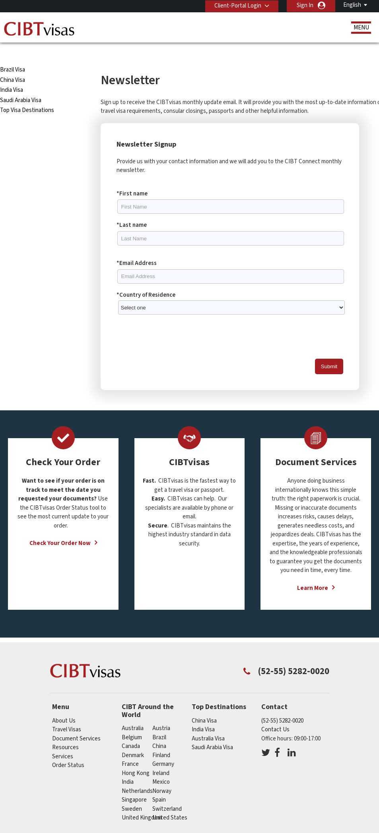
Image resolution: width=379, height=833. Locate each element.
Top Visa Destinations (27, 95)
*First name (132, 178)
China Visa (13, 64)
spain (159, 785)
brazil (159, 722)
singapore (134, 785)
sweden (132, 793)
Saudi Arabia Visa (20, 85)
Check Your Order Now (60, 528)
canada (131, 731)
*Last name (132, 210)
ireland (160, 758)
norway (161, 775)
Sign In (305, 5)
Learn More (312, 572)
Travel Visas (66, 714)
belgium (132, 722)
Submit (329, 351)
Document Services (76, 723)
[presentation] (177, 321)
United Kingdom (142, 802)
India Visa (11, 75)
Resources (65, 732)
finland (161, 740)
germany (163, 749)
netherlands (137, 775)
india (128, 767)
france (130, 749)
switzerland (167, 793)
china (159, 731)
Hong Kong (136, 758)
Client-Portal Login (237, 5)
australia (133, 713)
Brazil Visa (12, 54)
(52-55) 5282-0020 (282, 705)
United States (169, 802)
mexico (161, 767)
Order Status (68, 750)
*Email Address (137, 248)
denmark (133, 740)
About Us (64, 705)
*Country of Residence (146, 279)
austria (161, 713)
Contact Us (275, 714)
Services (62, 741)
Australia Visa (208, 723)
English (352, 5)
